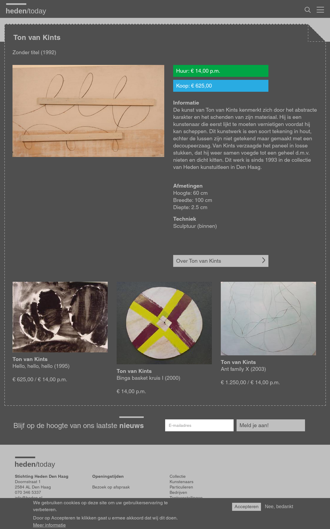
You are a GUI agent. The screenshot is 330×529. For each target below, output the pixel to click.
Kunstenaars (181, 481)
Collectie (178, 476)
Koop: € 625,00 (194, 86)
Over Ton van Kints (198, 261)
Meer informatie (49, 525)
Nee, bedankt (279, 506)
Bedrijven (178, 492)
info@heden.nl (28, 497)
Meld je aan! (254, 425)
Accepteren (246, 506)
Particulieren (181, 487)
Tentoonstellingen (186, 497)
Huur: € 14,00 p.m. (198, 71)
